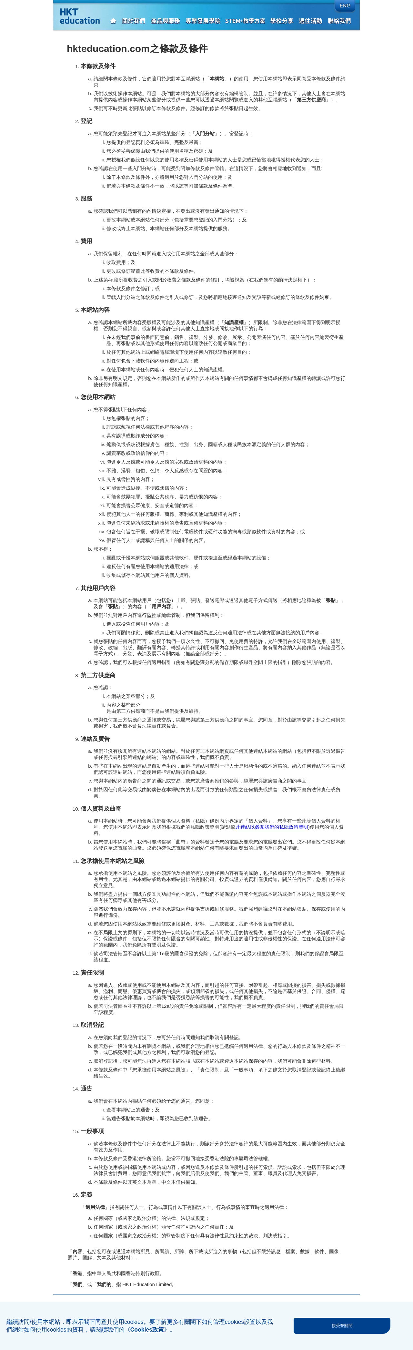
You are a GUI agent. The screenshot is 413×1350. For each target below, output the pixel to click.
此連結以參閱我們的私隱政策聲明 (272, 827)
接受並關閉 (342, 1325)
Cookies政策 (147, 1329)
